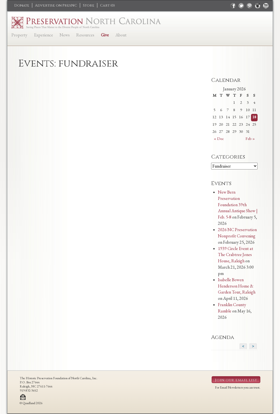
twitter (241, 5)
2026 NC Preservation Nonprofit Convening (237, 233)
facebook (233, 5)
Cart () (107, 5)
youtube (266, 5)
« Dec (219, 138)
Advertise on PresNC (56, 5)
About (121, 35)
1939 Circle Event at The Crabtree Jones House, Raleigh (235, 255)
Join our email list (236, 380)
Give (105, 35)
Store (88, 5)
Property (19, 35)
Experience (43, 35)
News (65, 35)
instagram (257, 5)
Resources (85, 35)
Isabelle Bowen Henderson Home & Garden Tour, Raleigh (236, 286)
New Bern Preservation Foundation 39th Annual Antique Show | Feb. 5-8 (238, 204)
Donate (21, 5)
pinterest (249, 5)
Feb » (250, 138)
